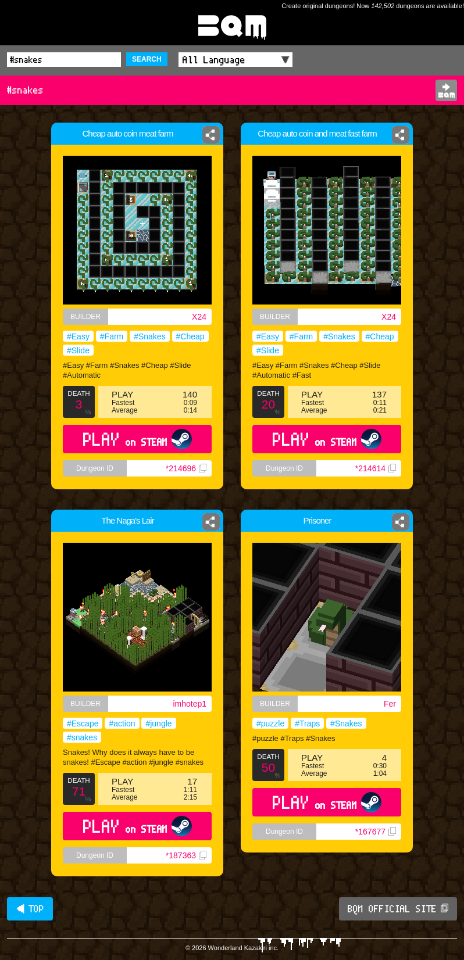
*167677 (375, 831)
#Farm (111, 336)
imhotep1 (189, 703)
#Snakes (149, 336)
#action (122, 723)
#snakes (82, 737)
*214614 (375, 468)
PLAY (137, 439)
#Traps (307, 723)
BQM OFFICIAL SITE (398, 909)
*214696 (186, 468)
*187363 (186, 855)
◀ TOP (30, 909)
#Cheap (190, 336)
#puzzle (270, 723)
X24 (199, 316)
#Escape (82, 723)
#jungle (158, 723)
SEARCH (147, 59)
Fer (390, 703)
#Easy (78, 336)
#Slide (78, 350)
